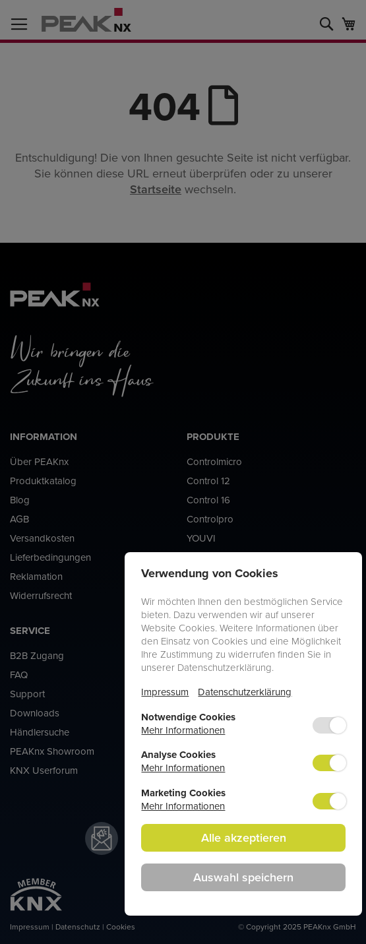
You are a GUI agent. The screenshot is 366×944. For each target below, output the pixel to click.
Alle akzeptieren (243, 837)
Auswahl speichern (243, 877)
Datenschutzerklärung (244, 692)
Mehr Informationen (183, 730)
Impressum (165, 692)
